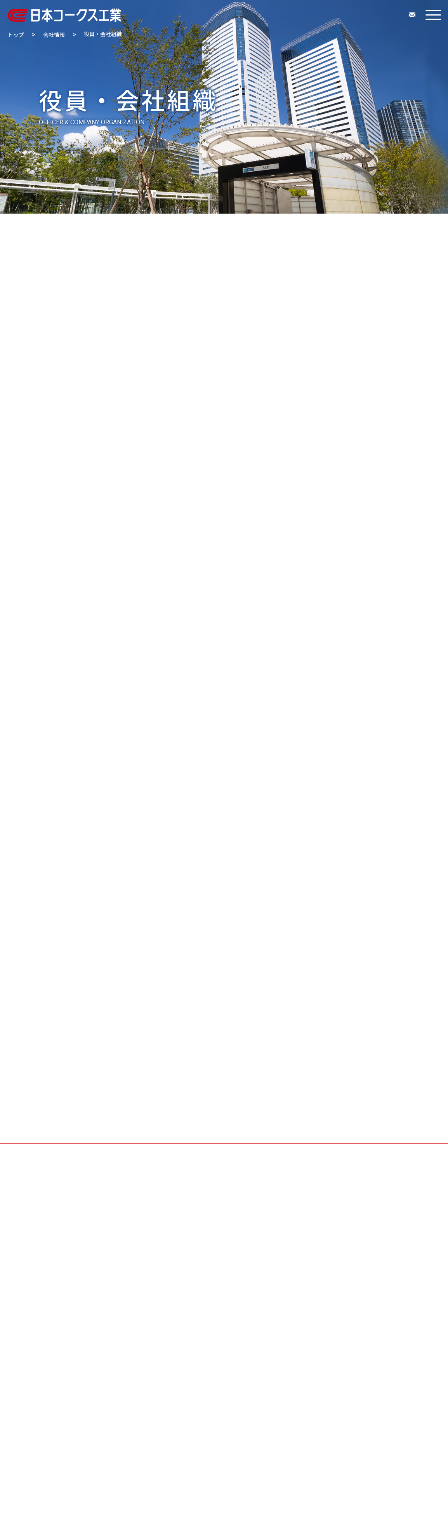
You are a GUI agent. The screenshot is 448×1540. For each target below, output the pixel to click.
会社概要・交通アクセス (255, 232)
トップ (16, 35)
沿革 (317, 232)
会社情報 (54, 35)
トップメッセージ (128, 232)
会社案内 (295, 245)
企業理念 (187, 232)
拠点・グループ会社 (233, 245)
